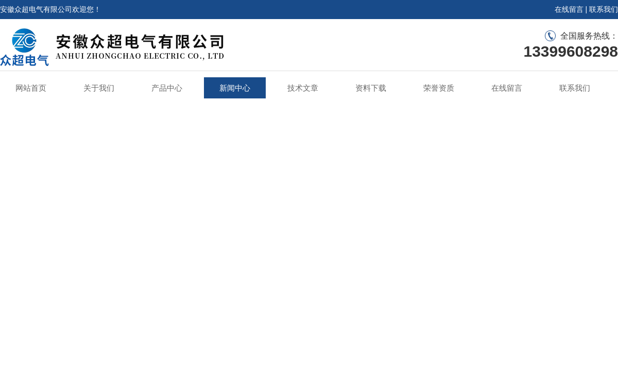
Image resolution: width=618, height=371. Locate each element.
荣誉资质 (438, 87)
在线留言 (569, 9)
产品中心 (166, 87)
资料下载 (370, 87)
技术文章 (302, 87)
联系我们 (603, 9)
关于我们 (98, 87)
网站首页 (30, 87)
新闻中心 (234, 87)
